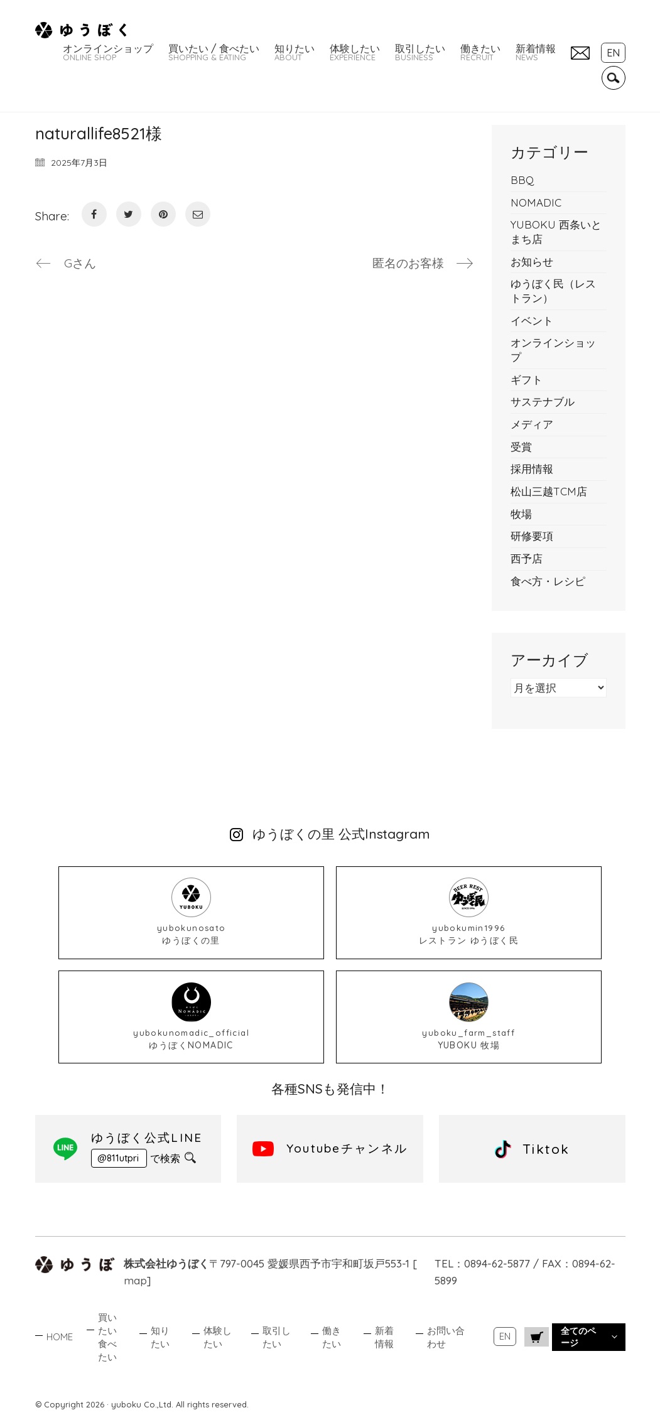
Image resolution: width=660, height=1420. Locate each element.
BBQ (522, 179)
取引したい (276, 1337)
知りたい (160, 1337)
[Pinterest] (163, 214)
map (135, 1280)
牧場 (521, 513)
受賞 (521, 446)
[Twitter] (128, 214)
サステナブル (543, 401)
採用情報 (532, 468)
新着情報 (384, 1337)
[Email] (197, 214)
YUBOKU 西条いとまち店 (556, 231)
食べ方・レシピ (548, 581)
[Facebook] (94, 214)
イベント (532, 320)
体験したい (217, 1337)
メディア (532, 424)
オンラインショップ (553, 349)
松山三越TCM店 (549, 491)
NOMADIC (536, 202)
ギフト (527, 379)
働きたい (331, 1337)
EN (505, 1336)
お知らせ (532, 261)
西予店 (527, 558)
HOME (59, 1337)
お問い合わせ (446, 1337)
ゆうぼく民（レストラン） (553, 290)
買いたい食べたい (107, 1337)
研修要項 (532, 535)
